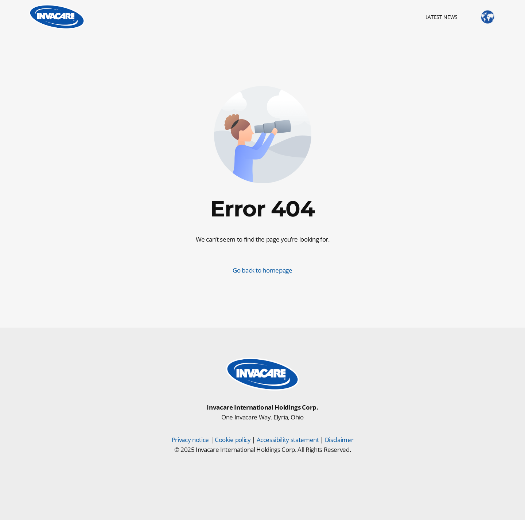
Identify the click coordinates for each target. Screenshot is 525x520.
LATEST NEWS (441, 16)
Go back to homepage (262, 270)
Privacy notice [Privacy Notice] (190, 439)
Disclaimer (339, 439)
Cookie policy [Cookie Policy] (233, 439)
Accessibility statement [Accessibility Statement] (288, 439)
